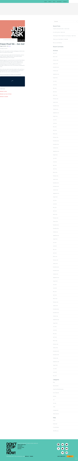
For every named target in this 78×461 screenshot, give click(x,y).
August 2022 (55, 196)
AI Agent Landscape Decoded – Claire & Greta (61, 28)
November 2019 (56, 312)
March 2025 (55, 95)
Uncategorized (55, 410)
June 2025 (55, 84)
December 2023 (56, 140)
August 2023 (55, 154)
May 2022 (55, 207)
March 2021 (55, 256)
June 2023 (55, 161)
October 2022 (55, 189)
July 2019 (54, 326)
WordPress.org (55, 430)
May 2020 (55, 291)
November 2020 (56, 270)
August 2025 (55, 77)
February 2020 (55, 302)
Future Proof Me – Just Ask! (12, 44)
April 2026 (55, 53)
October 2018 (55, 358)
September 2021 (56, 235)
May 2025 (54, 88)
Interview (54, 396)
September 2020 (56, 277)
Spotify (19, 448)
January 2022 (55, 221)
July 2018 (54, 368)
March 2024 (55, 133)
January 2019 (55, 347)
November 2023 (56, 144)
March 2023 (55, 172)
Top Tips (54, 403)
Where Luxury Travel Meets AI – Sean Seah (60, 39)
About (50, 1)
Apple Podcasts (22, 444)
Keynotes (59, 1)
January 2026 (55, 63)
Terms (31, 456)
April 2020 (55, 295)
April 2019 (55, 337)
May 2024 (55, 126)
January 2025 (55, 102)
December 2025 (56, 67)
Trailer (54, 406)
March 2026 (55, 56)
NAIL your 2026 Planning (57, 42)
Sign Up (70, 456)
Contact (65, 1)
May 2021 (54, 249)
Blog (54, 1)
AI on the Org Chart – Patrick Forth (59, 32)
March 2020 (55, 298)
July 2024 (55, 119)
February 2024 (55, 137)
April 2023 (55, 168)
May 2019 (54, 333)
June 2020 (55, 288)
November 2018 (56, 354)
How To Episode (56, 392)
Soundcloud (21, 447)
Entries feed (55, 423)
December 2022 (56, 182)
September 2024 (56, 112)
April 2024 (55, 130)
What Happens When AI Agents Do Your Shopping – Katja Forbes (64, 35)
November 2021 (56, 228)
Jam (54, 399)
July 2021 (54, 242)
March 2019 (55, 340)
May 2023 (55, 165)
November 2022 (56, 186)
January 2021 (55, 263)
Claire (9, 46)
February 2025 (55, 98)
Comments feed (56, 427)
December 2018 (56, 351)
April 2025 (55, 91)
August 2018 (55, 365)
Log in (54, 420)
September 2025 (56, 74)
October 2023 (55, 147)
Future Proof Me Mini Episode (8, 39)
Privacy (27, 456)
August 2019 (55, 323)
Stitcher (20, 446)
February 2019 (55, 344)
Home (45, 1)
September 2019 (56, 319)
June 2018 (55, 372)
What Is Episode (56, 413)
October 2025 (55, 70)
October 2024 (55, 109)
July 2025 (54, 81)
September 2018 (56, 361)
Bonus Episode (55, 385)
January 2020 (55, 305)
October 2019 (55, 316)
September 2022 (56, 193)
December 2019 (56, 309)
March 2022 (55, 214)
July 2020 (55, 284)
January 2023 (55, 179)
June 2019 (55, 330)
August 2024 (55, 116)
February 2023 (55, 175)
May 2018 (54, 375)
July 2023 (55, 158)
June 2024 (55, 123)
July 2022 (55, 200)
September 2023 (56, 151)
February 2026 (55, 60)
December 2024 (56, 105)
